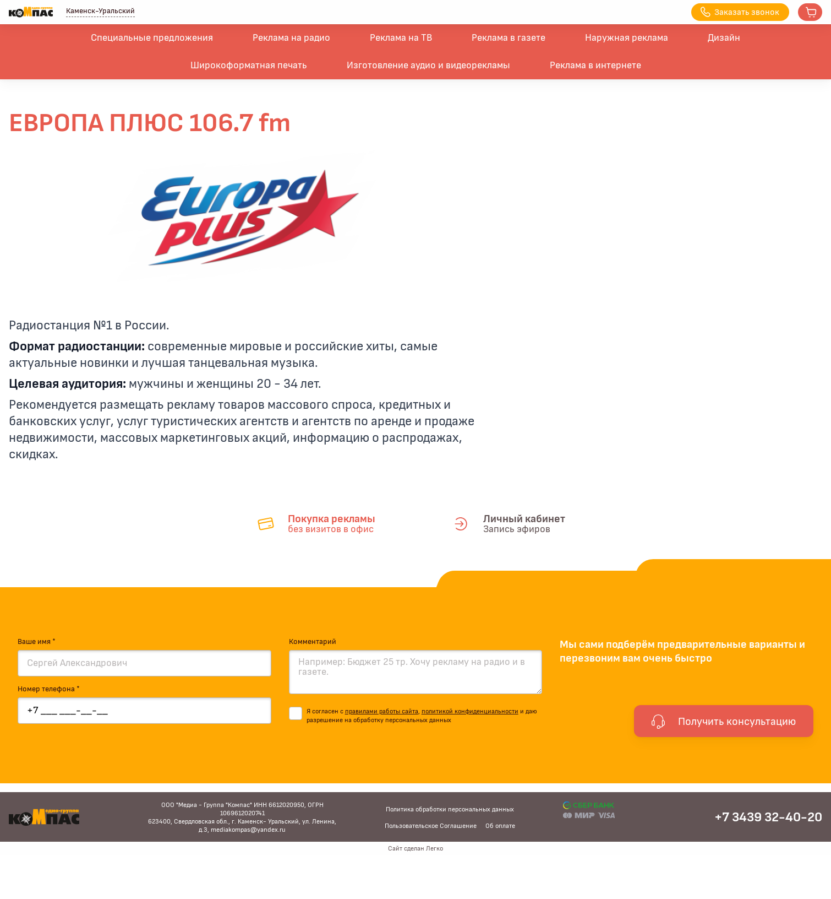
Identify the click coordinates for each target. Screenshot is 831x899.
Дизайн (724, 38)
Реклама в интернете (595, 66)
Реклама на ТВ (401, 38)
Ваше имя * (37, 642)
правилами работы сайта (381, 711)
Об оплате (500, 825)
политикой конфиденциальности (470, 711)
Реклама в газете (508, 38)
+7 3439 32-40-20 (768, 817)
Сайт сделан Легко (415, 848)
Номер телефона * (49, 689)
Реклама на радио (291, 38)
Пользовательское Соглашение (431, 825)
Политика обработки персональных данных (450, 809)
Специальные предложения (152, 38)
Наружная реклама (626, 38)
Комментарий (312, 642)
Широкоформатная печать (248, 66)
